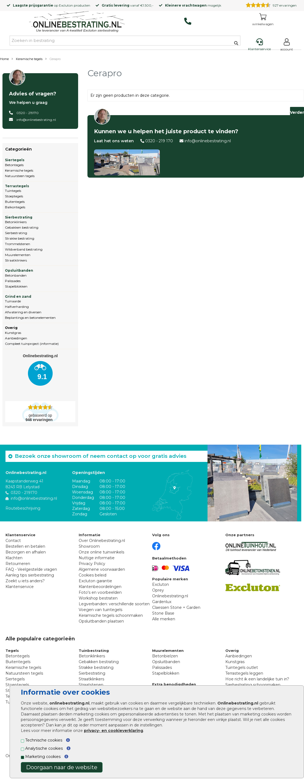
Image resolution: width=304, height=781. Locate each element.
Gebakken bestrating (21, 227)
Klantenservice (19, 586)
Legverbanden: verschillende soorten (114, 603)
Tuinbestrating (94, 650)
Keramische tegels (29, 59)
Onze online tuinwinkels (101, 552)
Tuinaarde (13, 301)
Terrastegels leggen (244, 673)
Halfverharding (17, 307)
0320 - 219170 (27, 113)
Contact (13, 540)
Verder (297, 112)
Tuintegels (13, 191)
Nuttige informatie (97, 557)
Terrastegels (17, 186)
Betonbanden (16, 275)
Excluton (66, 5)
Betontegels (14, 165)
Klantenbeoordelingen (100, 586)
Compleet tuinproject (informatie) (32, 344)
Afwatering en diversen (23, 312)
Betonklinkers (16, 222)
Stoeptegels (14, 196)
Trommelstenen (17, 244)
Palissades (13, 281)
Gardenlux (161, 601)
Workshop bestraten (98, 598)
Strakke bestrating (19, 238)
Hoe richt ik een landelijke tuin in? (257, 679)
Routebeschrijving (22, 508)
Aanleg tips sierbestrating (29, 575)
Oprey (158, 590)
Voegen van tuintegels (100, 609)
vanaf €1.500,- (128, 5)
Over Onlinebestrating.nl (102, 540)
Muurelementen (17, 255)
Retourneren (17, 563)
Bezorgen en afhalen (25, 552)
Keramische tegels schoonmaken (111, 615)
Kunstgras (13, 333)
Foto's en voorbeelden (100, 592)
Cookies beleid (92, 575)
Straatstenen (91, 684)
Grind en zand (18, 296)
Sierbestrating (18, 217)
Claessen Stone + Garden (176, 607)
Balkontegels (15, 207)
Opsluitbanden (19, 270)
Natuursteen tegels (20, 176)
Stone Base (163, 613)
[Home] (77, 22)
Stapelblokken (16, 286)
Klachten (13, 557)
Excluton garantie (95, 580)
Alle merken (163, 619)
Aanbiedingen (16, 338)
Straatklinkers (16, 260)
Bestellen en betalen (25, 546)
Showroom (89, 546)
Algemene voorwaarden (102, 569)
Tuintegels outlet (241, 667)
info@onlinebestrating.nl (36, 120)
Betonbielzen (165, 656)
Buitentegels (15, 202)
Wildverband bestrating (23, 249)
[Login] (286, 45)
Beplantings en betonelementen (30, 318)
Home (4, 59)
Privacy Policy (92, 563)
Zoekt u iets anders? (25, 580)
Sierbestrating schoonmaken (252, 684)
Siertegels (14, 160)
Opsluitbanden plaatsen (101, 621)
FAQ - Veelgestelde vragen (31, 569)
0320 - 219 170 (159, 140)
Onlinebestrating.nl (170, 595)
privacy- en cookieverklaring (113, 730)
